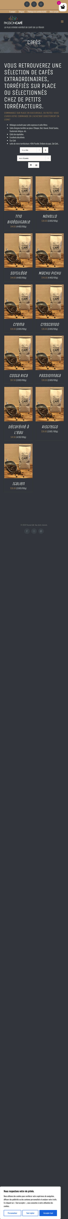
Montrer (24, 158)
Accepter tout (48, 1213)
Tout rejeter (30, 1213)
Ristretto (50, 426)
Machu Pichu (49, 273)
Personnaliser (12, 1213)
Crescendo (49, 324)
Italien (18, 483)
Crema (18, 324)
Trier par (25, 150)
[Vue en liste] (36, 165)
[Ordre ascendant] (45, 150)
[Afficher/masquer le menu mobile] (62, 21)
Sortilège (18, 273)
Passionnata (50, 375)
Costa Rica (18, 375)
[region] (30, 1203)
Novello (49, 216)
